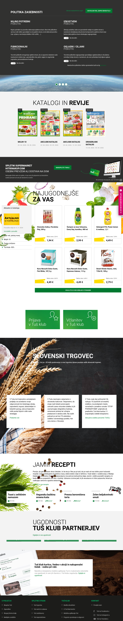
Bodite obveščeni (69, 605)
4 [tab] (66, 84)
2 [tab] (59, 84)
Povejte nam (98, 605)
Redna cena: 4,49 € (81, 236)
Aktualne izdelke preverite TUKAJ (97, 434)
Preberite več (14, 434)
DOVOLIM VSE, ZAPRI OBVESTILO (98, 11)
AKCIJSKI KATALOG (49, 142)
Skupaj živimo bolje (10, 613)
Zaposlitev (7, 609)
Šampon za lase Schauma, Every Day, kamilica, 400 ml (77, 228)
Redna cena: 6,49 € (52, 278)
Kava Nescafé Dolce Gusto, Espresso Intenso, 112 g (77, 270)
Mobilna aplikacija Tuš (71, 613)
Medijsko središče (9, 617)
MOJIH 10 (22, 142)
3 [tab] (63, 84)
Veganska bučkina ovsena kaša (45, 496)
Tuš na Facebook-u (103, 611)
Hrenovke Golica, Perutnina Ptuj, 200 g (47, 228)
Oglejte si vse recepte (41, 484)
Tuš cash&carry (39, 613)
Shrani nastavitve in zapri (74, 11)
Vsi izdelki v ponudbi (10, 231)
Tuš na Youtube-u (102, 619)
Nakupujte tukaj (62, 167)
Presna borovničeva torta (74, 496)
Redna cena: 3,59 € (111, 278)
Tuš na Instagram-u (103, 615)
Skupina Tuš (8, 605)
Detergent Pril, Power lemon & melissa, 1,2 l (107, 228)
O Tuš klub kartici (69, 609)
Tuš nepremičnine (39, 617)
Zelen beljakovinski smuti (103, 496)
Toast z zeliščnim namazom (17, 496)
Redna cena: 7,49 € (111, 236)
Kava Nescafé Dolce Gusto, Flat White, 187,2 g (47, 270)
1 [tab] (56, 84)
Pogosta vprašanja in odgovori (74, 617)
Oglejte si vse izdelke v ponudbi (78, 290)
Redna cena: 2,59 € (52, 236)
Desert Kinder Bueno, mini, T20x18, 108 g (106, 270)
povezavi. (103, 65)
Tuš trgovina (38, 605)
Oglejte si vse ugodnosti (42, 535)
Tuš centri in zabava (40, 609)
